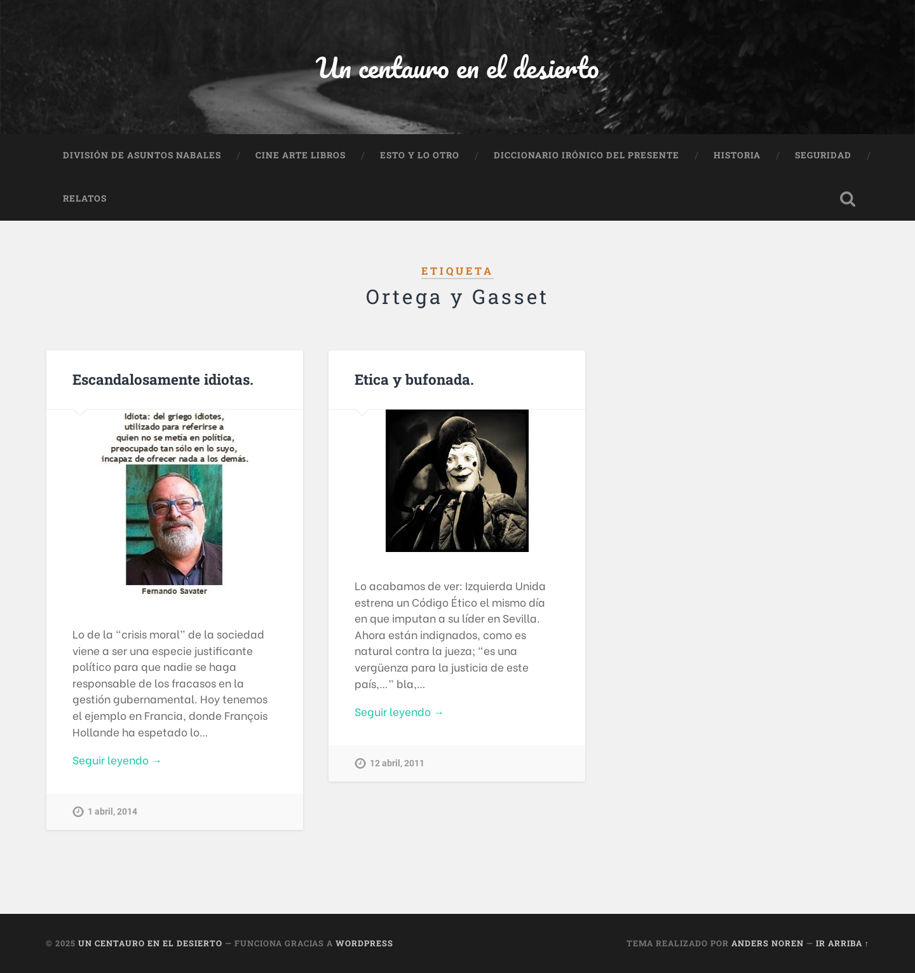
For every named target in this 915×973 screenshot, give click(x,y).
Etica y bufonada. (414, 379)
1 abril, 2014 (112, 811)
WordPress (364, 943)
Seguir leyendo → (117, 760)
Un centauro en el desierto (457, 67)
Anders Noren (767, 943)
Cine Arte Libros (300, 155)
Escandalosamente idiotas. (163, 379)
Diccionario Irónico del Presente (586, 155)
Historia (737, 155)
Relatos (85, 198)
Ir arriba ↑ (842, 943)
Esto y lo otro (419, 155)
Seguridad (823, 155)
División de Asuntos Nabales (142, 155)
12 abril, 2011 (397, 763)
